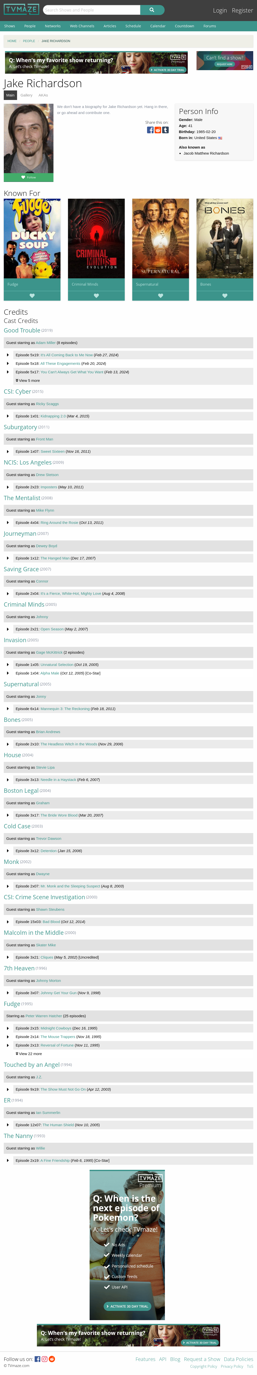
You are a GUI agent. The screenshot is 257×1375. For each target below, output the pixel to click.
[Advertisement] (96, 62)
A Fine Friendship (55, 1160)
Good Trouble (22, 330)
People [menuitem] (30, 26)
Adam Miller (46, 342)
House (12, 755)
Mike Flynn (45, 510)
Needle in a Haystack (58, 779)
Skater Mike (46, 945)
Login (220, 10)
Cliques (47, 957)
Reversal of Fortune (57, 1045)
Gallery (27, 95)
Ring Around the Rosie (59, 522)
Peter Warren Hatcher (44, 1016)
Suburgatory (20, 427)
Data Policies (238, 1359)
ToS (250, 1366)
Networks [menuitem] (53, 26)
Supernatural (147, 284)
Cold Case (17, 826)
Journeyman (20, 533)
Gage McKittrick (49, 652)
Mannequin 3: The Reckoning (65, 709)
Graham (42, 803)
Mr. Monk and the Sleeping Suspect (70, 886)
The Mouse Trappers (57, 1037)
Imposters (49, 487)
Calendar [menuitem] (158, 26)
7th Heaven (19, 968)
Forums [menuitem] (210, 26)
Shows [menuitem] (9, 26)
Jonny (41, 696)
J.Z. (39, 1077)
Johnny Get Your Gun (59, 993)
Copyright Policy (203, 1366)
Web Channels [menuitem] (82, 26)
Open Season (52, 629)
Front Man (44, 439)
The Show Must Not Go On (63, 1089)
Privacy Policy (232, 1366)
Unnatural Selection (57, 664)
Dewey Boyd (46, 546)
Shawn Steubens (50, 909)
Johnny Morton (48, 980)
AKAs (43, 95)
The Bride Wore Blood (58, 815)
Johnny (42, 617)
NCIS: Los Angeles (28, 462)
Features (145, 1359)
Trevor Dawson (48, 838)
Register (242, 10)
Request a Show (202, 1359)
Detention (49, 851)
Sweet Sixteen (53, 451)
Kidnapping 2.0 (53, 416)
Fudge (13, 284)
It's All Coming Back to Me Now (67, 355)
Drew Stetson (47, 475)
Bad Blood (51, 922)
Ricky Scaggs (47, 404)
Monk (11, 862)
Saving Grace (21, 569)
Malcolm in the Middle (34, 933)
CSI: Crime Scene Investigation (44, 897)
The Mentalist (22, 498)
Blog (175, 1359)
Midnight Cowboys (56, 1028)
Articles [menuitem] (110, 26)
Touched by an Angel (32, 1065)
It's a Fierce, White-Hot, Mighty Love (71, 593)
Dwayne (42, 874)
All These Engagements (60, 363)
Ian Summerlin (48, 1112)
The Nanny (18, 1136)
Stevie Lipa (45, 767)
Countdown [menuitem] (184, 26)
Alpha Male (49, 673)
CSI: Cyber (17, 391)
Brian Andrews (48, 732)
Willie (40, 1148)
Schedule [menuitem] (133, 26)
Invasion (15, 640)
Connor (42, 581)
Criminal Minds (85, 284)
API (162, 1359)
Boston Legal (21, 790)
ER (7, 1100)
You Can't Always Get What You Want (71, 372)
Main (10, 95)
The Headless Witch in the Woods (68, 744)
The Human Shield (58, 1125)
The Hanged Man (55, 558)
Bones (205, 284)
